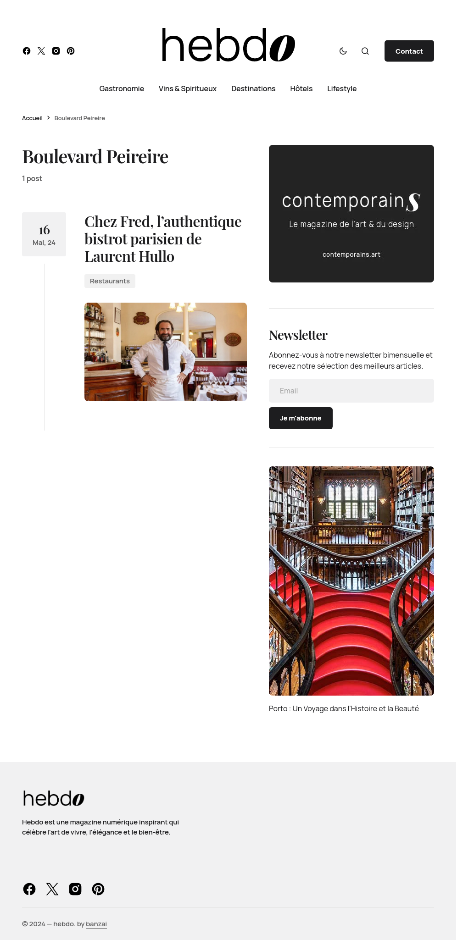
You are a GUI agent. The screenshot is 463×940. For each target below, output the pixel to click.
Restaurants (110, 281)
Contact (409, 51)
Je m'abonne (301, 418)
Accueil (32, 118)
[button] (343, 51)
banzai (96, 924)
